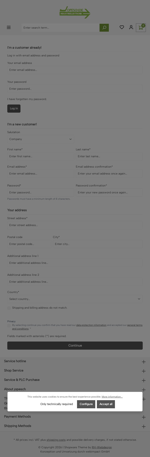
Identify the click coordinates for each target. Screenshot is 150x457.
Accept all (106, 404)
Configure (86, 404)
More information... (112, 396)
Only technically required (56, 404)
